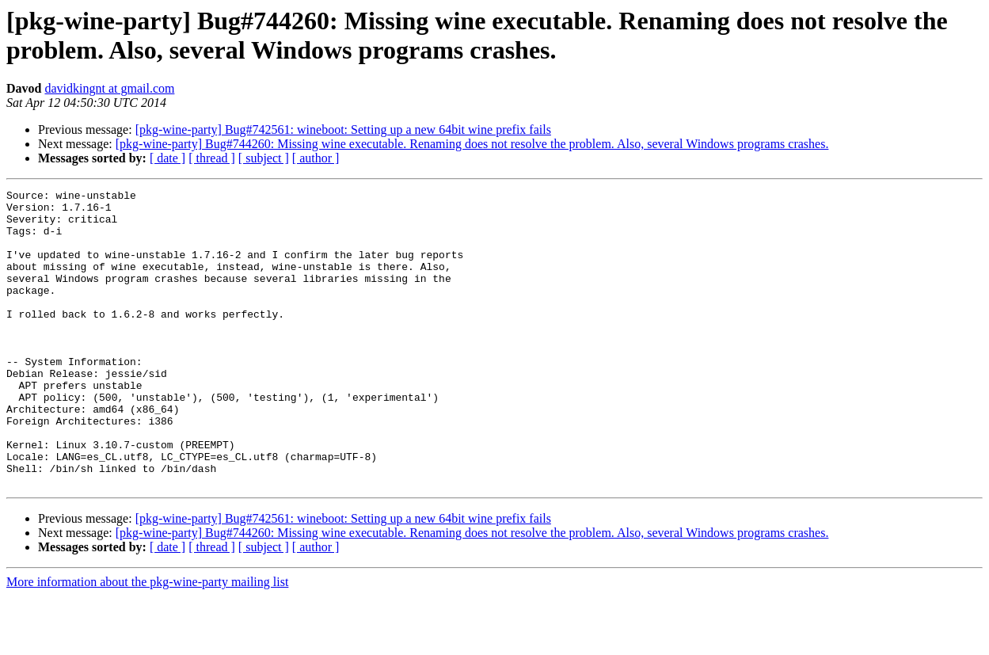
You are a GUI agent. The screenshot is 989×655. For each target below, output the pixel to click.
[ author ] (316, 158)
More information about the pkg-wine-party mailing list (147, 641)
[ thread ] (211, 158)
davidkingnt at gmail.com (109, 88)
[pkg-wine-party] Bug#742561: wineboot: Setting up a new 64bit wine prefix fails (343, 129)
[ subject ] (263, 158)
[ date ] (167, 158)
